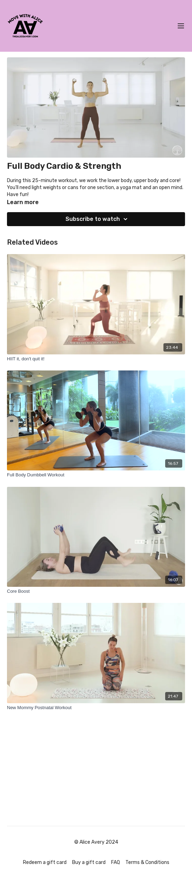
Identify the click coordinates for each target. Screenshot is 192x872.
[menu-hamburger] (181, 26)
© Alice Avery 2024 (96, 842)
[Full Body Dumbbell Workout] (96, 474)
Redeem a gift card (45, 862)
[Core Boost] (96, 591)
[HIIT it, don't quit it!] (96, 358)
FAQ (115, 862)
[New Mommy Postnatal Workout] (96, 707)
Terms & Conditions (147, 862)
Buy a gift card (89, 862)
